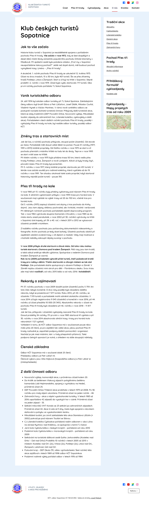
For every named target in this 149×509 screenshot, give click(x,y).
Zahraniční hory (113, 47)
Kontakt (135, 8)
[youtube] (128, 2)
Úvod (65, 8)
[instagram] (137, 2)
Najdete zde (112, 94)
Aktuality (110, 27)
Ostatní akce (112, 39)
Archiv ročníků (113, 70)
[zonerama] (133, 2)
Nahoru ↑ (134, 491)
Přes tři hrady (77, 8)
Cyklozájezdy (94, 8)
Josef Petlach (96, 498)
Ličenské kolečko (114, 35)
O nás (114, 8)
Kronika (124, 8)
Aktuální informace (115, 66)
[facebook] (124, 2)
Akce (106, 8)
